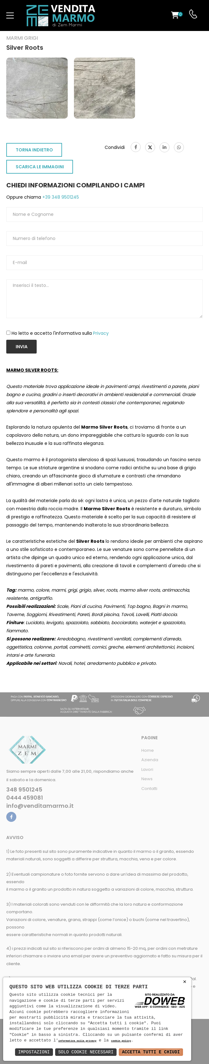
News (147, 779)
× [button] (184, 982)
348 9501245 (24, 789)
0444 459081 (24, 798)
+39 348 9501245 (60, 197)
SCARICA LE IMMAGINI (40, 167)
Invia (22, 347)
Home (147, 750)
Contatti (149, 789)
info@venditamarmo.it (40, 806)
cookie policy (121, 1041)
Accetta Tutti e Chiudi (151, 1052)
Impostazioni (34, 1052)
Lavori (147, 769)
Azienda (149, 760)
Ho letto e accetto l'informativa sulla (60, 333)
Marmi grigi (22, 38)
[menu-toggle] (10, 15)
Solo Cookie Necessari (85, 1052)
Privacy (101, 333)
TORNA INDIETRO (34, 150)
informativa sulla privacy (77, 1041)
